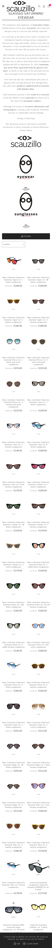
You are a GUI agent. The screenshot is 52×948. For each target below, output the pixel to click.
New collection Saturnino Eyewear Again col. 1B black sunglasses (38, 279)
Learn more (32, 944)
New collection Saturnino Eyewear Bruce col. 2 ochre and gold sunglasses (38, 361)
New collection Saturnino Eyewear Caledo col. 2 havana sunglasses (38, 524)
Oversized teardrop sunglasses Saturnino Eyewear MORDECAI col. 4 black (38, 886)
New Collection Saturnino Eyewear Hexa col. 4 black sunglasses (13, 684)
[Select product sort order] (13, 244)
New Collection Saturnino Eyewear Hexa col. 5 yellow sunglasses (38, 684)
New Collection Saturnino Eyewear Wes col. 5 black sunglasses (13, 884)
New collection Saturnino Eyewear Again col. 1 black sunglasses (13, 279)
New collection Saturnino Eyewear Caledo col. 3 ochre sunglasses (13, 564)
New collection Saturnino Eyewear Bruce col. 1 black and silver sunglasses (13, 361)
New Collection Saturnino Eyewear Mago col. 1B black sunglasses (13, 764)
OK (18, 944)
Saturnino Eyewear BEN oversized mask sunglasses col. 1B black (14, 927)
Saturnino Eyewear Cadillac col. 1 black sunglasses (38, 927)
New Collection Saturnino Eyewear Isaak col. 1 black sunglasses (13, 724)
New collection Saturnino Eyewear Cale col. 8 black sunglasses (38, 444)
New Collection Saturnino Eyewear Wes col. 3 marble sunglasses (13, 844)
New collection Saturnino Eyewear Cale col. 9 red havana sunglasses (13, 484)
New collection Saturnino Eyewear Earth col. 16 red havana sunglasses (38, 604)
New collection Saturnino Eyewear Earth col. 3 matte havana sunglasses (13, 644)
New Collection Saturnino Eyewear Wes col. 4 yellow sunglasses (38, 844)
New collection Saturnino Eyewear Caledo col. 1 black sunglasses (38, 484)
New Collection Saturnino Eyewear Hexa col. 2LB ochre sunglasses (38, 644)
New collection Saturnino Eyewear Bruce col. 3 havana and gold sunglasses (13, 403)
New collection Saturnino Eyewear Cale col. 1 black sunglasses (38, 402)
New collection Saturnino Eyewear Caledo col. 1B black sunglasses (13, 524)
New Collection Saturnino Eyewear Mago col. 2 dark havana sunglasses (38, 764)
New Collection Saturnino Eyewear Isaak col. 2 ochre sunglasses (38, 724)
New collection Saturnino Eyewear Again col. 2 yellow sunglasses (13, 319)
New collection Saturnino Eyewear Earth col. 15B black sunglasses (13, 604)
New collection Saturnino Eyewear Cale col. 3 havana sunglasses (13, 444)
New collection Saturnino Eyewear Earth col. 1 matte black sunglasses (38, 564)
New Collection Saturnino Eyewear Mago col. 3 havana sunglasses (13, 805)
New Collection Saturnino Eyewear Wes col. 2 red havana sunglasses (38, 805)
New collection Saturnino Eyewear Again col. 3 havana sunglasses (38, 319)
